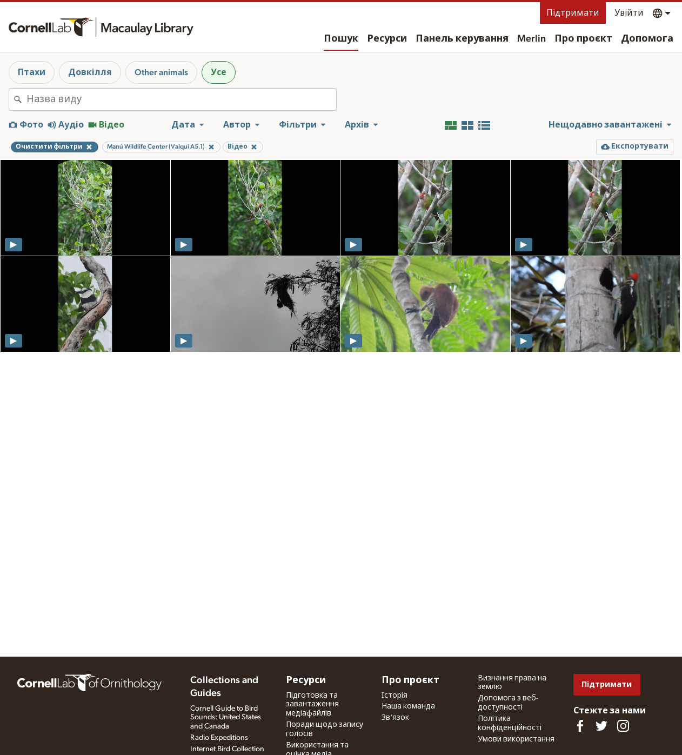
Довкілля (90, 72)
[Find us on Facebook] (579, 725)
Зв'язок (395, 717)
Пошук (341, 39)
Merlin (531, 39)
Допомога (647, 39)
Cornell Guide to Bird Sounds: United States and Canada (225, 718)
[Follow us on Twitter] (601, 725)
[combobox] (181, 99)
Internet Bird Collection (227, 749)
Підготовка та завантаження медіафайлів (312, 705)
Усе (218, 72)
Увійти (629, 13)
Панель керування (462, 39)
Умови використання (516, 739)
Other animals (161, 72)
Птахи (31, 72)
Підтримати (572, 13)
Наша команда (408, 706)
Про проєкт (583, 39)
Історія (394, 695)
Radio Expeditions (219, 737)
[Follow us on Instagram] (623, 725)
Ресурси (387, 39)
